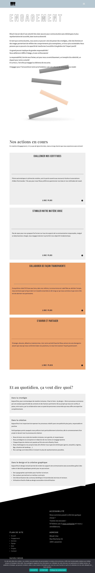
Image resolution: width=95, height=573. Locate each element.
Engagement (15, 538)
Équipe (13, 543)
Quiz (12, 546)
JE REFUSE (43, 570)
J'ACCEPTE (33, 570)
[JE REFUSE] (93, 566)
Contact (14, 551)
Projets (13, 548)
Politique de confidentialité (58, 570)
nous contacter (68, 523)
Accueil (13, 536)
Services (13, 541)
